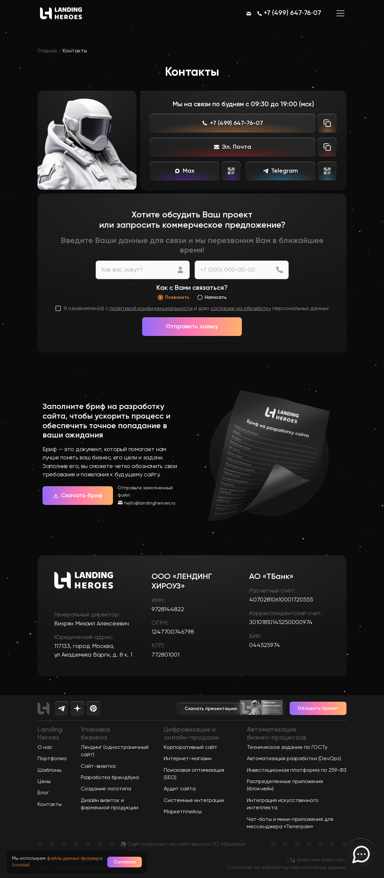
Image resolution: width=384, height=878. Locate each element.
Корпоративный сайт (190, 747)
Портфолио (52, 758)
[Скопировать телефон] (327, 123)
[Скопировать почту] (327, 147)
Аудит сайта (180, 789)
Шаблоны (49, 770)
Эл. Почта (232, 147)
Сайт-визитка (98, 766)
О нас (45, 747)
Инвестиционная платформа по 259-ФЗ (296, 770)
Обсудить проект (318, 708)
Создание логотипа (106, 789)
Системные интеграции (194, 800)
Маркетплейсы (183, 812)
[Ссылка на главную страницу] (61, 20)
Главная (47, 51)
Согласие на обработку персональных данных (286, 867)
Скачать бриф (77, 496)
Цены (44, 781)
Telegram (280, 171)
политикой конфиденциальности (151, 308)
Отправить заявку (192, 327)
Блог (43, 793)
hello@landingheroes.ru (149, 503)
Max (184, 171)
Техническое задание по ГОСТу (287, 747)
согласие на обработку (241, 308)
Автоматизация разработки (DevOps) (294, 758)
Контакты (50, 804)
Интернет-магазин (188, 758)
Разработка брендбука (110, 777)
